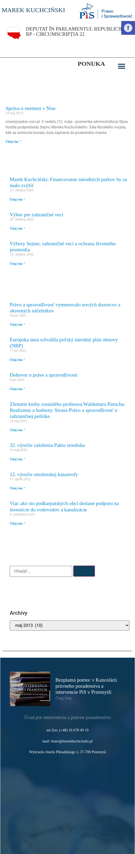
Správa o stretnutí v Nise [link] (31, 108)
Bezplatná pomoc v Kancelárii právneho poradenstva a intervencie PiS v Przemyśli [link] (86, 686)
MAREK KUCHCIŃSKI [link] (33, 10)
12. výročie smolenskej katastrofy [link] (44, 474)
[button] (122, 66)
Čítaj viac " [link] (13, 141)
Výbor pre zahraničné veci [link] (36, 214)
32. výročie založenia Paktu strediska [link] (47, 445)
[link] (128, 28)
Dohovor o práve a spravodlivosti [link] (44, 375)
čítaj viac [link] (63, 698)
